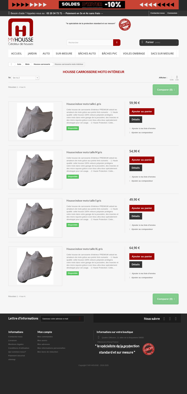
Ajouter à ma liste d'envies (143, 128)
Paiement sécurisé (16, 356)
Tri (9, 78)
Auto (46, 53)
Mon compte (44, 332)
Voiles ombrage (134, 53)
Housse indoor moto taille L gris (84, 103)
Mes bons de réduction (47, 352)
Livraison (12, 340)
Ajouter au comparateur (142, 132)
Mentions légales (16, 344)
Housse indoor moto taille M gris (84, 152)
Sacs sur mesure (162, 53)
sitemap (11, 359)
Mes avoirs (42, 340)
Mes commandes (45, 337)
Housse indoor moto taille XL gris (85, 248)
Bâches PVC (109, 53)
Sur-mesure (64, 53)
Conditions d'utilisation (18, 348)
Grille (172, 78)
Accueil (16, 53)
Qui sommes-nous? (17, 352)
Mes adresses (43, 344)
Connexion (172, 13)
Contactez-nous (157, 13)
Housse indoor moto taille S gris (84, 200)
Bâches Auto (87, 53)
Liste (177, 78)
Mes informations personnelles (51, 348)
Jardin (32, 53)
